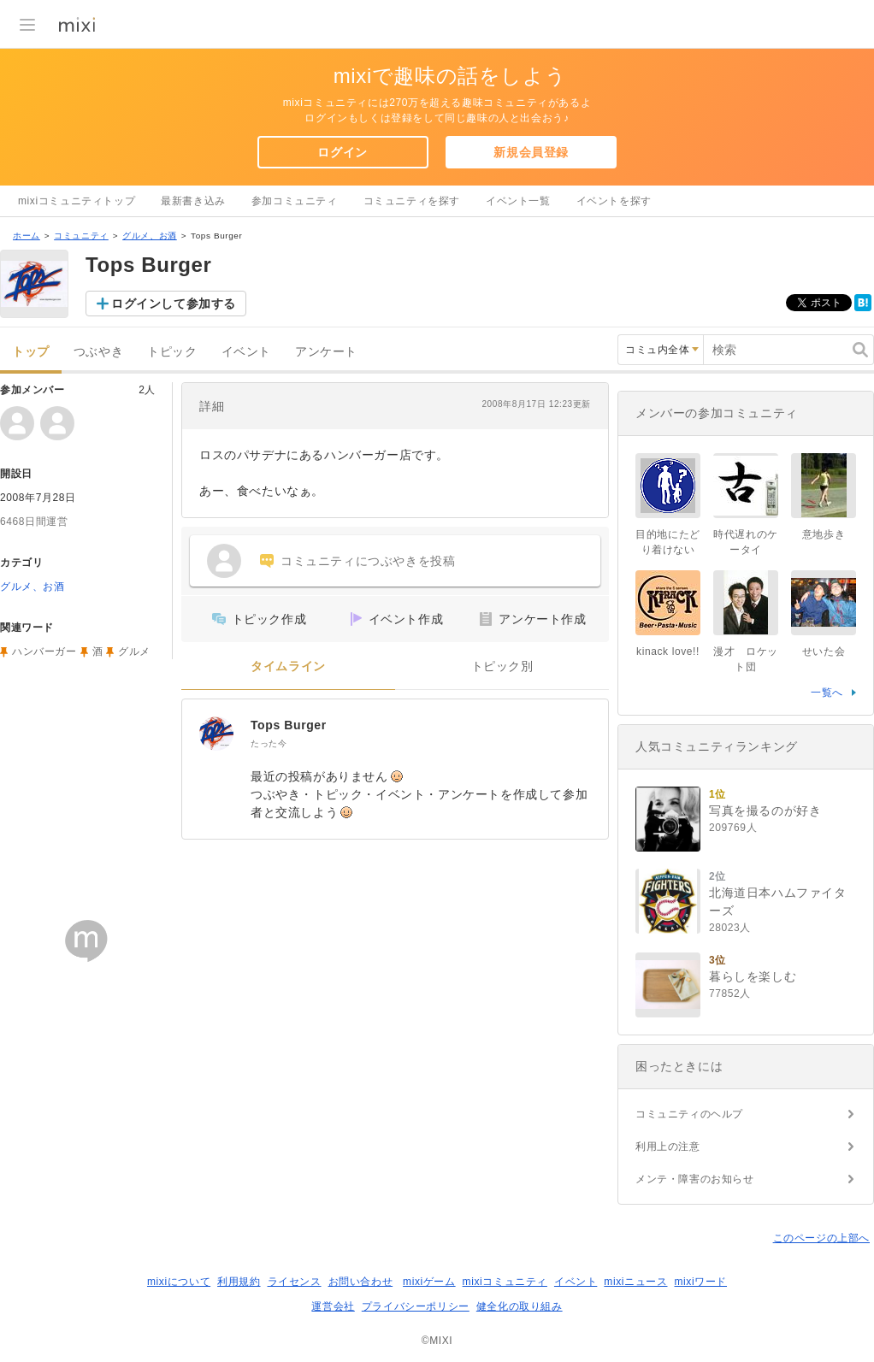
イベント (246, 351)
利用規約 (238, 1282)
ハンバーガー (44, 651)
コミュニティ (81, 235)
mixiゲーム (429, 1282)
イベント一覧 (518, 201)
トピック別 (502, 666)
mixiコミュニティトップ (76, 201)
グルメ (134, 651)
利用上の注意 (667, 1147)
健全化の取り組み (519, 1306)
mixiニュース (635, 1282)
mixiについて (178, 1282)
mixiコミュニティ (505, 1282)
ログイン (342, 152)
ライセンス (295, 1282)
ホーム (26, 235)
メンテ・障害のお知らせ (694, 1179)
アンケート (326, 351)
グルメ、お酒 (149, 235)
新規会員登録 (531, 152)
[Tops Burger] (216, 733)
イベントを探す (614, 201)
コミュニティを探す (411, 201)
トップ (31, 351)
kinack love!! (668, 651)
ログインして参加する (173, 303)
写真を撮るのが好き (765, 810)
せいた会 (823, 651)
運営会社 (332, 1306)
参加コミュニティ (294, 201)
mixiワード (700, 1282)
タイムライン (288, 666)
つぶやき (98, 351)
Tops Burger (289, 725)
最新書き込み (193, 201)
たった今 (268, 743)
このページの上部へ (821, 1238)
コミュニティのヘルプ (689, 1114)
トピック (172, 351)
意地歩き (823, 534)
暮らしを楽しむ (752, 976)
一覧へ (827, 693)
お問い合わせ (360, 1282)
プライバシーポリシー (415, 1306)
